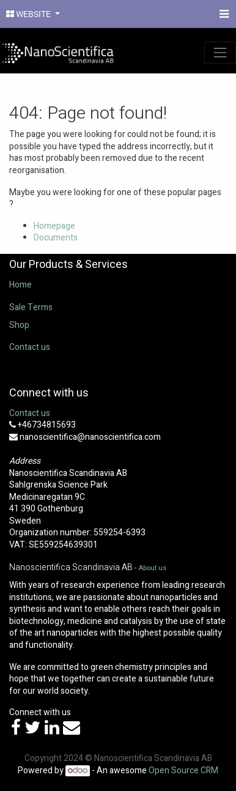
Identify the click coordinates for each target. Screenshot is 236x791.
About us (152, 568)
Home (20, 284)
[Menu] (223, 14)
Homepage (54, 226)
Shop (19, 325)
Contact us (29, 347)
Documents (56, 237)
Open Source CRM (183, 770)
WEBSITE (29, 14)
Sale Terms (31, 307)
